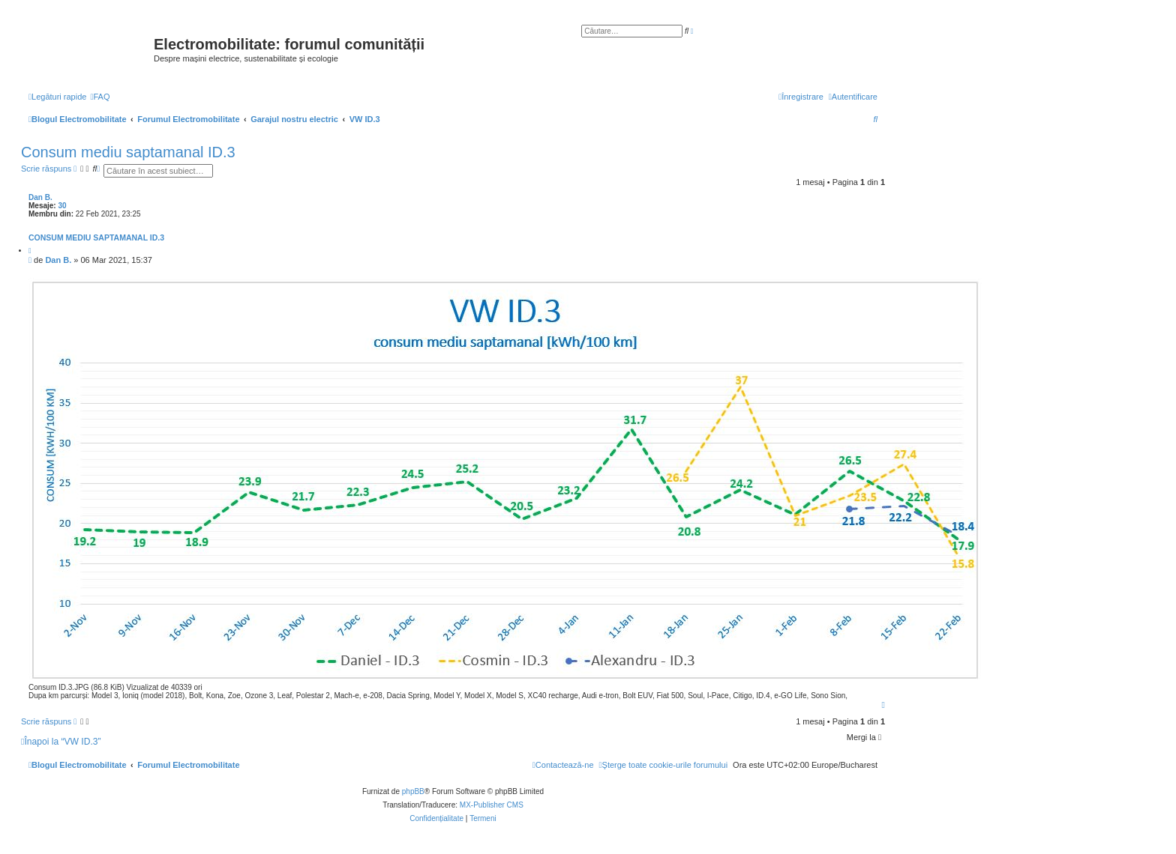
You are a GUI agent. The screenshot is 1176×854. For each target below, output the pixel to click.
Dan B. (40, 197)
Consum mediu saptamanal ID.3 (128, 152)
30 (62, 206)
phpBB (413, 791)
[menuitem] (100, 97)
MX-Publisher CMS (492, 805)
